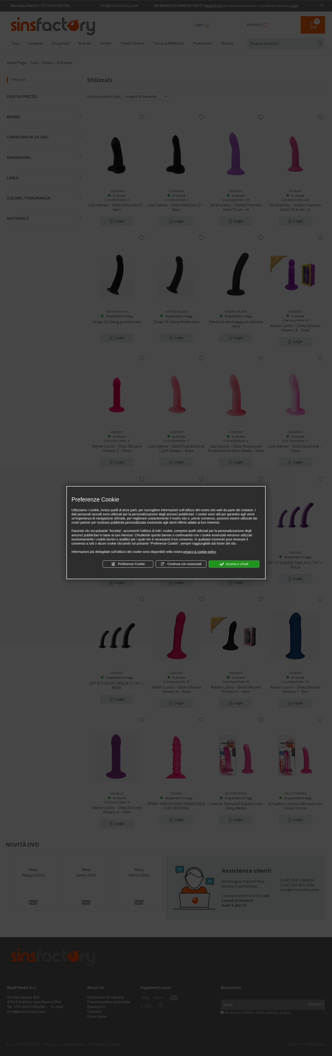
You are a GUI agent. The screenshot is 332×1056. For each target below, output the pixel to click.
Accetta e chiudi (234, 564)
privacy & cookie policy (199, 552)
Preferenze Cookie (128, 564)
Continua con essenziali (181, 564)
